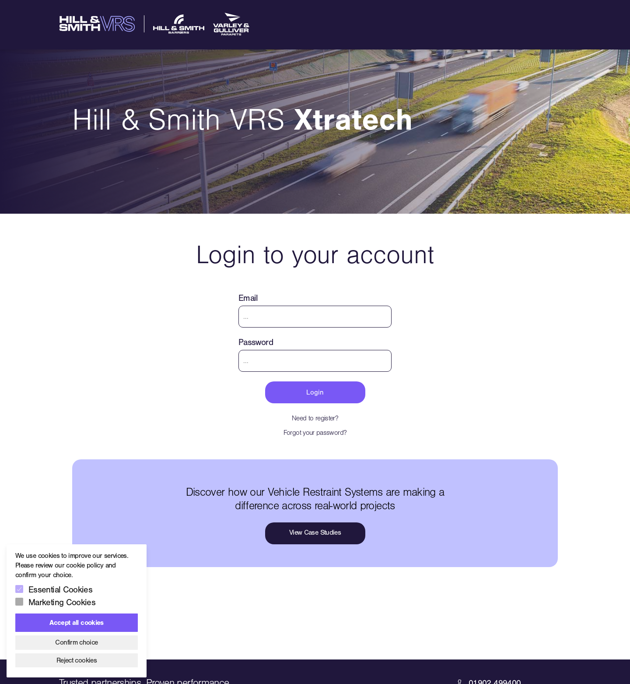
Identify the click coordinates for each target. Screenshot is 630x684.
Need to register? (315, 418)
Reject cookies (76, 660)
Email (248, 298)
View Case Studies (315, 532)
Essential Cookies (60, 590)
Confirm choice (76, 642)
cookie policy (84, 565)
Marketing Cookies (61, 602)
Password (255, 342)
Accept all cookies (76, 623)
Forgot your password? (315, 433)
